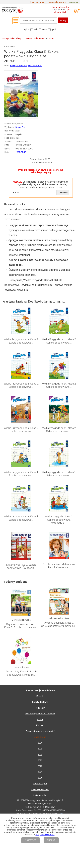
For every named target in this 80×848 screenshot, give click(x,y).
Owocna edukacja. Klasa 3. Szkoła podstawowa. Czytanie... (59, 624)
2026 (40, 743)
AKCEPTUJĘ (30, 840)
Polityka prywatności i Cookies (40, 713)
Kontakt (40, 725)
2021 (40, 772)
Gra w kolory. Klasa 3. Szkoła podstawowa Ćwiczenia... (21, 673)
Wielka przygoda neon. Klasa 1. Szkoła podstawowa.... (21, 474)
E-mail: (16, 192)
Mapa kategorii (40, 783)
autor (44, 29)
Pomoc (40, 719)
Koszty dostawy (40, 702)
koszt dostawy (37, 2)
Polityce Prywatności (45, 834)
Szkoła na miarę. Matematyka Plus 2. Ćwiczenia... (59, 566)
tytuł (54, 29)
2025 (40, 748)
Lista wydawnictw (40, 789)
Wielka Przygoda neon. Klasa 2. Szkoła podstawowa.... (21, 341)
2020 (40, 778)
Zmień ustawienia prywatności (40, 731)
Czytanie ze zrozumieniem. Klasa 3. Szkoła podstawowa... (21, 626)
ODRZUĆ (51, 840)
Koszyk (40, 696)
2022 (40, 766)
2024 (40, 754)
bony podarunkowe (57, 2)
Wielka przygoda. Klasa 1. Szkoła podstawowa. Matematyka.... (59, 519)
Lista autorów (40, 795)
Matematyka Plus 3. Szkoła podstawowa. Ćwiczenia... (21, 566)
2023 (40, 760)
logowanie (73, 2)
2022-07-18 (20, 152)
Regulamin (40, 708)
